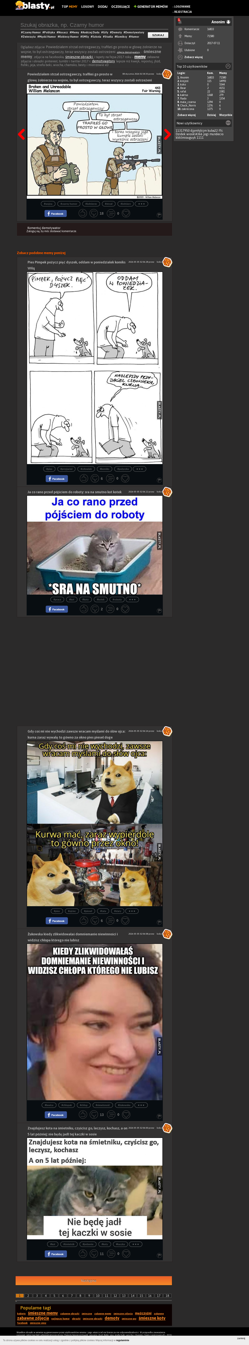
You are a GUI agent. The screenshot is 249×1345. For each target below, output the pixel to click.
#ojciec (72, 911)
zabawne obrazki (69, 1313)
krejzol (184, 81)
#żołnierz (126, 204)
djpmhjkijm (198, 130)
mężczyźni (143, 1313)
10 (98, 1295)
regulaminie (122, 1340)
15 (141, 1295)
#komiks (104, 469)
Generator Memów (151, 6)
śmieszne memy (43, 1312)
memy (140, 56)
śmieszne (87, 1313)
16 (150, 1295)
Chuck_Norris (188, 105)
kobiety (21, 1313)
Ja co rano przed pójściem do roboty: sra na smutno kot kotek (75, 492)
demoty (112, 1318)
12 (115, 1295)
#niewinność (103, 1105)
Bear (183, 88)
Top (69, 6)
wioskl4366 (194, 134)
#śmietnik (69, 1244)
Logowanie (182, 6)
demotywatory (103, 61)
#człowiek (86, 469)
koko (183, 84)
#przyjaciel (66, 469)
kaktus (184, 95)
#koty (85, 599)
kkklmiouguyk (186, 137)
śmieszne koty (152, 1318)
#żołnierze (91, 204)
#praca (57, 599)
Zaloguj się (33, 231)
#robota (117, 599)
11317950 (183, 130)
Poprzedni (23, 124)
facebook (22, 1323)
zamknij (241, 1338)
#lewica (49, 1105)
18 (167, 1295)
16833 (210, 29)
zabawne (159, 1313)
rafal (183, 91)
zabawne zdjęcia (33, 1318)
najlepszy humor (60, 1318)
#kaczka (120, 1244)
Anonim (184, 77)
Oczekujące (120, 6)
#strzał (108, 204)
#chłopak (66, 1105)
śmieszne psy (129, 1318)
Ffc (221, 130)
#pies (49, 469)
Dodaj (102, 6)
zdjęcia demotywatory (128, 52)
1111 (200, 137)
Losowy (87, 6)
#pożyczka (123, 469)
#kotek (100, 599)
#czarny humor (68, 204)
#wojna (48, 204)
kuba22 (213, 130)
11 (106, 1295)
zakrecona (187, 109)
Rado (183, 98)
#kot (71, 599)
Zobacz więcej (193, 57)
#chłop (84, 1105)
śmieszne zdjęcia (123, 1313)
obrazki (76, 1318)
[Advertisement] (95, 644)
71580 (210, 36)
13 (124, 1295)
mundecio (217, 134)
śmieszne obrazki (79, 57)
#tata (103, 911)
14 (132, 1295)
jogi (206, 134)
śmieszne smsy (38, 1323)
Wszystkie (225, 115)
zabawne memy (102, 1313)
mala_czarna (188, 102)
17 (158, 1295)
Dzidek (181, 134)
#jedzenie (88, 1244)
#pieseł (88, 911)
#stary (117, 911)
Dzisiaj (211, 115)
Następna (166, 124)
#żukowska (124, 1105)
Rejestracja (183, 11)
